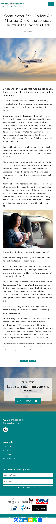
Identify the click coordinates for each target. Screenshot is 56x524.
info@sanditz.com (14, 423)
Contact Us (8, 447)
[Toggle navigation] (51, 4)
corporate (23, 361)
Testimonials (9, 454)
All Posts (32, 361)
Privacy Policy (9, 458)
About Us (7, 451)
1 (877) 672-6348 (16, 420)
